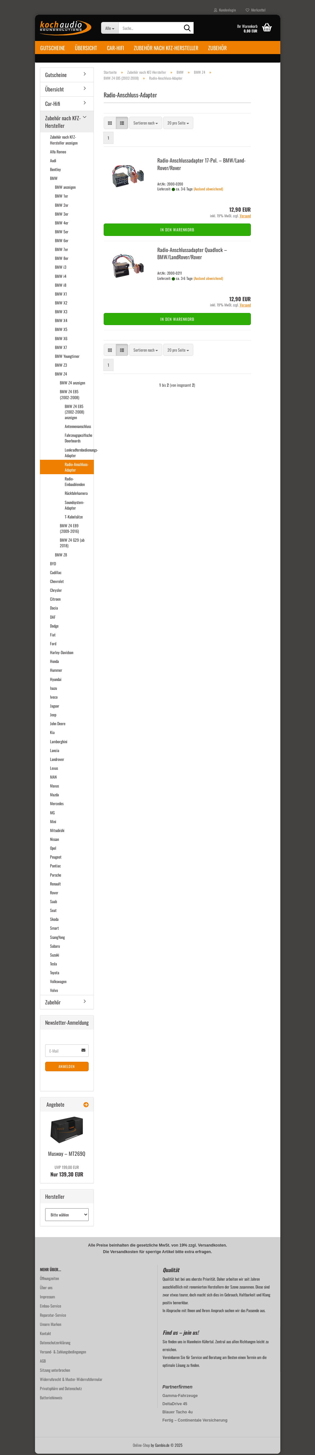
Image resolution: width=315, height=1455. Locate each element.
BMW (54, 179)
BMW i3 (60, 268)
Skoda (54, 920)
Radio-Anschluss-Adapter (77, 468)
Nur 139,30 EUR (66, 1172)
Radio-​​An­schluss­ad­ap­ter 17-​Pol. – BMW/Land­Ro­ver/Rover (201, 165)
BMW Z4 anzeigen (72, 384)
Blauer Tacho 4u (178, 1413)
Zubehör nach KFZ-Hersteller (166, 48)
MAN (53, 778)
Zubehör (217, 48)
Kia (52, 733)
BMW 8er (61, 259)
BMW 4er (61, 224)
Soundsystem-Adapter (74, 506)
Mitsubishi (57, 831)
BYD (53, 565)
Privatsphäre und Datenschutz (61, 1389)
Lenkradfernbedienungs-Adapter (79, 453)
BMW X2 (61, 304)
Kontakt (45, 1334)
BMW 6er (61, 241)
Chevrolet (57, 582)
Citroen (55, 600)
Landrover (57, 760)
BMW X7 (61, 348)
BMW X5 (61, 330)
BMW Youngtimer (67, 357)
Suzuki (54, 956)
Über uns (46, 1288)
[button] (110, 124)
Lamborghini (58, 742)
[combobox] (145, 124)
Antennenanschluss (78, 427)
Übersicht (86, 48)
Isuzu (53, 689)
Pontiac (55, 867)
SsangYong (57, 938)
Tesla (53, 965)
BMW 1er (61, 197)
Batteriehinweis (51, 1399)
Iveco (54, 698)
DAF (53, 618)
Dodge (54, 627)
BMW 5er (61, 233)
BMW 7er (61, 250)
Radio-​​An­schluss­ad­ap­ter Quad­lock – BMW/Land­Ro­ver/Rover (192, 254)
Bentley (55, 170)
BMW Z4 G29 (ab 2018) (72, 544)
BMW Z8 (61, 555)
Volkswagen (58, 982)
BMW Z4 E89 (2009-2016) (69, 529)
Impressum (47, 1298)
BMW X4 (61, 321)
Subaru (55, 947)
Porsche (55, 876)
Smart (54, 929)
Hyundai (55, 680)
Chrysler (56, 591)
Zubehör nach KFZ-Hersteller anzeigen (64, 140)
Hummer (56, 671)
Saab (53, 902)
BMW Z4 (61, 375)
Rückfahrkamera (76, 494)
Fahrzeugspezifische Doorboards (78, 439)
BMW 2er (61, 206)
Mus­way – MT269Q (66, 1155)
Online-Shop (141, 1446)
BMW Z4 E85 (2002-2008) (69, 395)
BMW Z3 (61, 366)
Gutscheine (52, 48)
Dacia (54, 609)
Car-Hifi (115, 48)
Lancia (54, 751)
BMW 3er (61, 215)
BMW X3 (61, 313)
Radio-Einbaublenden (75, 482)
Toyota (54, 974)
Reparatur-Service (53, 1316)
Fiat (53, 636)
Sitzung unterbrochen (55, 1371)
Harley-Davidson (61, 653)
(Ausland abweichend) (208, 190)
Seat (53, 911)
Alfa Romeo (58, 153)
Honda (54, 662)
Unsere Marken (50, 1325)
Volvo (54, 991)
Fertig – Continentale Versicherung (195, 1421)
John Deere (57, 725)
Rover (54, 894)
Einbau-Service (50, 1307)
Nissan (54, 840)
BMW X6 (61, 339)
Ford (53, 645)
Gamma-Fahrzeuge (180, 1397)
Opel (53, 849)
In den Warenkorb (177, 231)
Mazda (54, 796)
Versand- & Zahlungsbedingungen (63, 1353)
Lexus (54, 769)
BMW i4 (60, 277)
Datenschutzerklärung (55, 1344)
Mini (53, 822)
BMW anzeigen (65, 188)
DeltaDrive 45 (175, 1405)
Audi (53, 162)
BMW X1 (61, 295)
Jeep (53, 716)
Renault (55, 885)
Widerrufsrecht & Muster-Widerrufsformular (71, 1380)
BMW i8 (60, 286)
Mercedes (56, 804)
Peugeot (55, 858)
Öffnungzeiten (49, 1279)
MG (52, 813)
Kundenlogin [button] (225, 9)
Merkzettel (256, 9)
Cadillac (55, 573)
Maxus (54, 787)
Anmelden (67, 1067)
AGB (43, 1362)
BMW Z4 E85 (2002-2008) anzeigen (74, 413)
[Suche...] (109, 28)
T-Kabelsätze (74, 518)
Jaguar (54, 707)
